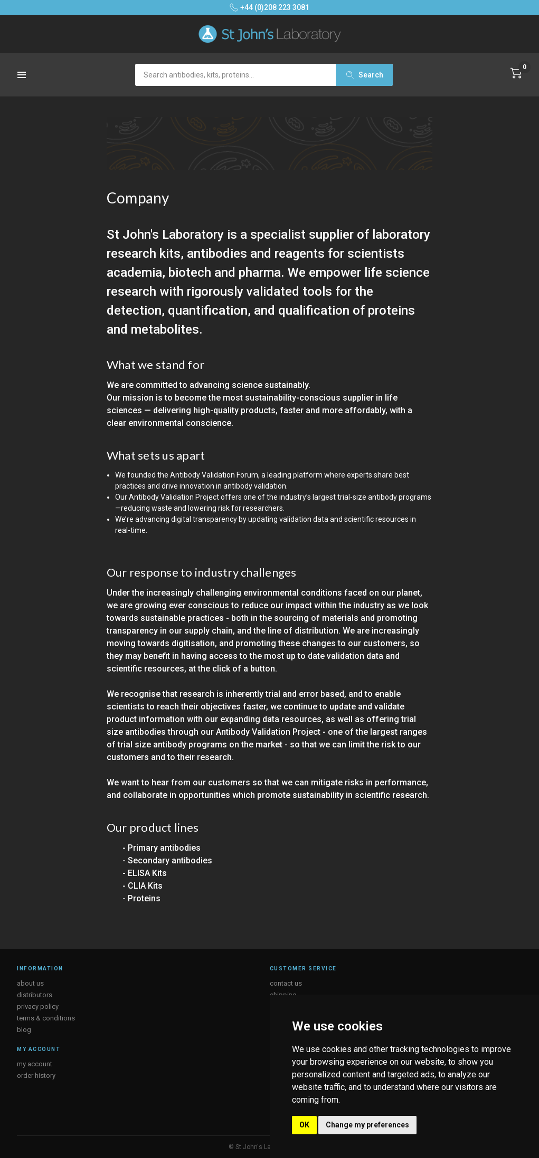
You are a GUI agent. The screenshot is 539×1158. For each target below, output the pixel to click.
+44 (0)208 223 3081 (269, 7)
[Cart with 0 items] (516, 73)
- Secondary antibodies (167, 860)
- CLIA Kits (142, 886)
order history (36, 1075)
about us (30, 983)
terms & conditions (46, 1018)
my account (34, 1064)
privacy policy (38, 1006)
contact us (286, 983)
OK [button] (304, 1125)
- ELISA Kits (144, 873)
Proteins (144, 898)
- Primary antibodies (161, 848)
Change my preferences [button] (367, 1125)
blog (24, 1030)
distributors (34, 995)
